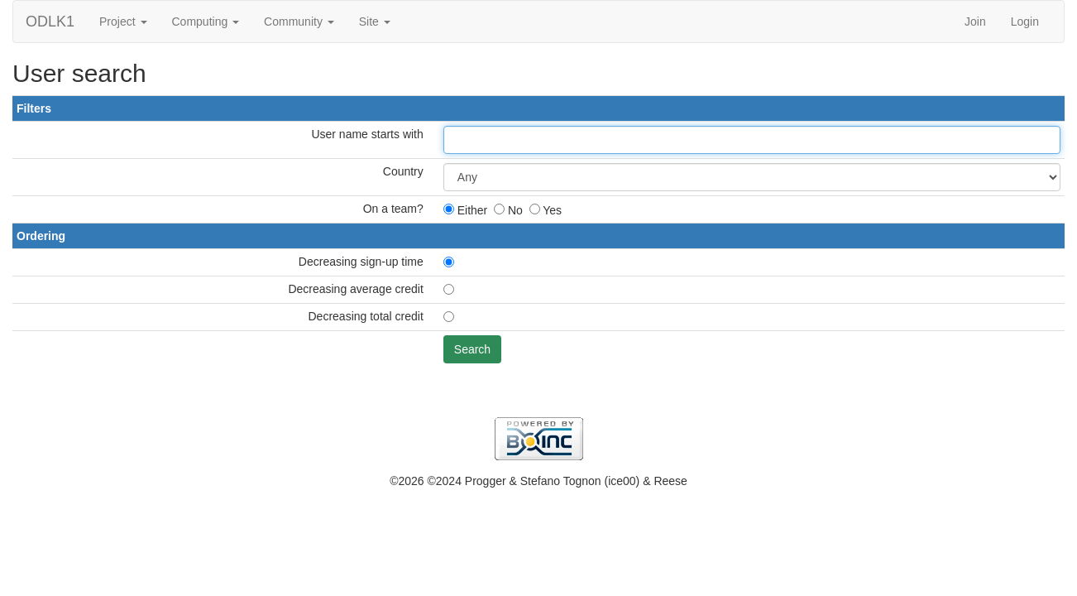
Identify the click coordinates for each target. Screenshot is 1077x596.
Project (122, 21)
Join (975, 21)
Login (1025, 21)
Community (299, 21)
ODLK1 (50, 21)
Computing (206, 21)
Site (374, 21)
